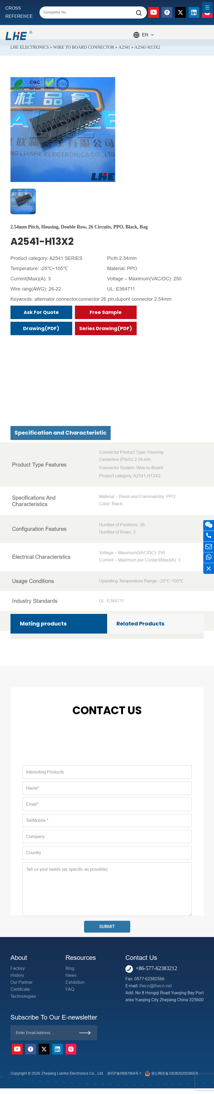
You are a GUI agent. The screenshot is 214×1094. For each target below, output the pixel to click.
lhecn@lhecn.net (155, 986)
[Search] (139, 13)
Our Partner (21, 982)
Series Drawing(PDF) (105, 328)
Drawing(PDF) (41, 328)
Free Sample (106, 312)
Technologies (23, 996)
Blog (70, 968)
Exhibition (75, 982)
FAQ (70, 989)
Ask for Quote (41, 312)
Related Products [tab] (140, 623)
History (17, 975)
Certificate (20, 989)
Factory (17, 968)
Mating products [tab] (43, 623)
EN (148, 35)
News (71, 975)
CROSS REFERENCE (19, 12)
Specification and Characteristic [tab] (60, 611)
